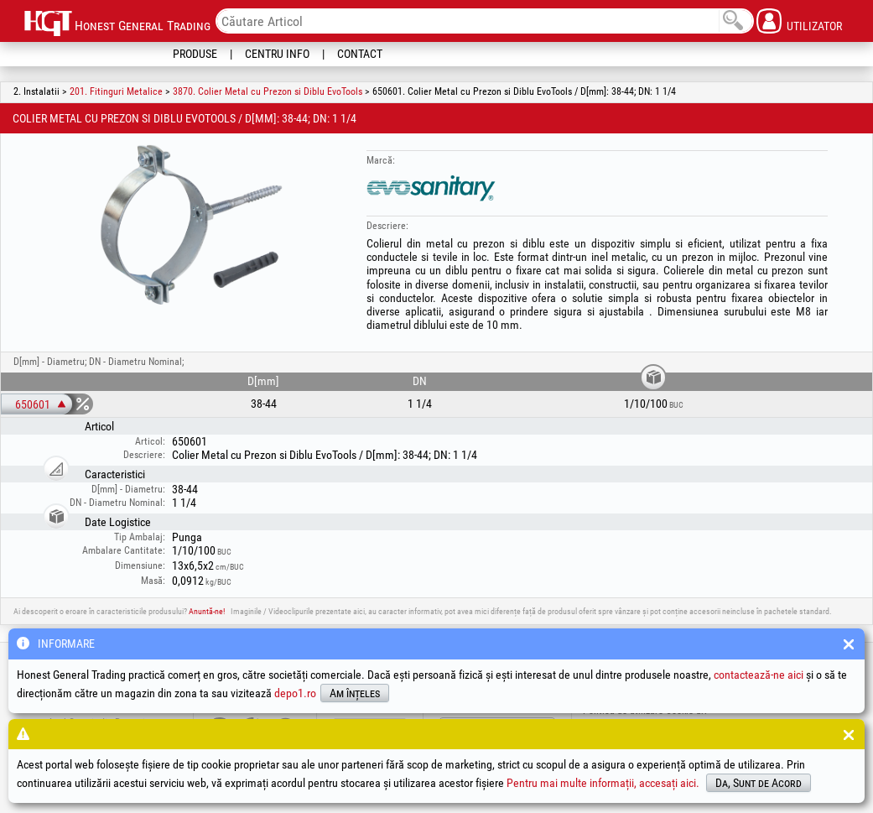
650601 (32, 404)
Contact (359, 54)
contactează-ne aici (758, 674)
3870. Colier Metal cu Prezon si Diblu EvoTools (267, 91)
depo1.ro (295, 693)
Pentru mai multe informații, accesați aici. (603, 783)
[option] (192, 226)
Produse (195, 54)
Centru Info (277, 54)
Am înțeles (355, 693)
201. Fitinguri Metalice (116, 91)
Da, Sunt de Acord (758, 783)
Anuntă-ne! (207, 611)
